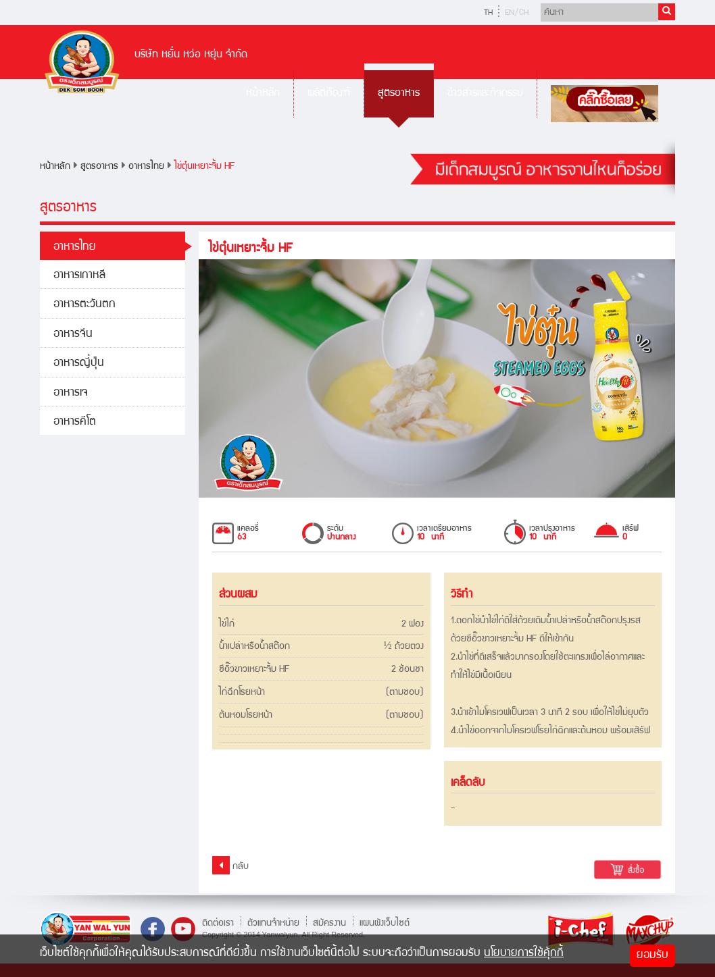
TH (488, 13)
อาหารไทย (146, 167)
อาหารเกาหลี (79, 276)
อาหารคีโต (74, 422)
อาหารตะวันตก (84, 305)
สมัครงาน (329, 923)
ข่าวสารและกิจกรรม (485, 93)
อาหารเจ (70, 393)
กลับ (230, 865)
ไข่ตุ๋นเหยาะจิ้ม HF (204, 167)
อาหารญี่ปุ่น (78, 364)
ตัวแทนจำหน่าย (273, 923)
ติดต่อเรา (218, 923)
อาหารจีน (73, 334)
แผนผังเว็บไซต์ (385, 923)
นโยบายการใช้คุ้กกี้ (524, 954)
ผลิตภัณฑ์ (328, 93)
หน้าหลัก (263, 93)
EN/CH (516, 13)
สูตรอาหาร (399, 93)
